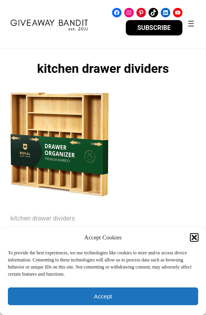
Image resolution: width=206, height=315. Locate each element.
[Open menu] (191, 23)
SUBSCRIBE (154, 28)
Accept (103, 296)
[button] (194, 237)
